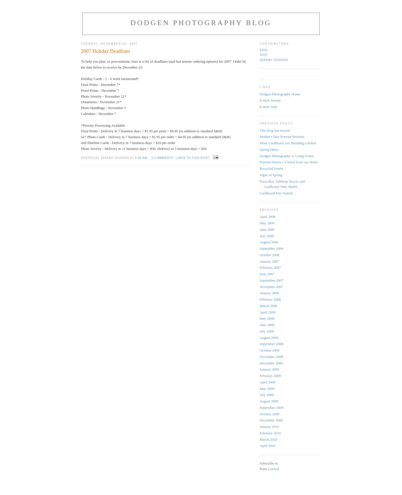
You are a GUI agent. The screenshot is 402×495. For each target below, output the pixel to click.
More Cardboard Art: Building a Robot (288, 143)
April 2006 (268, 216)
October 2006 (269, 255)
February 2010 (270, 433)
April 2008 (268, 312)
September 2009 (271, 408)
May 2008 (267, 318)
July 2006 (267, 236)
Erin (263, 50)
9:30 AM (141, 157)
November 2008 (271, 357)
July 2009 (267, 395)
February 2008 (270, 299)
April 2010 (268, 446)
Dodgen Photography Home (280, 94)
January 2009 (269, 369)
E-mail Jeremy (270, 100)
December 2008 (271, 363)
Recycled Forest (271, 168)
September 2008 (271, 344)
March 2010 (268, 439)
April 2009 (268, 382)
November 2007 (271, 287)
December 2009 (271, 420)
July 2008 (267, 331)
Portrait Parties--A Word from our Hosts (289, 162)
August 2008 (269, 338)
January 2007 (269, 261)
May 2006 (267, 223)
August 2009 (269, 401)
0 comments (162, 157)
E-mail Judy (268, 107)
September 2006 (271, 248)
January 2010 (269, 427)
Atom (273, 469)
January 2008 (269, 293)
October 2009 (269, 414)
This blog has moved (275, 130)
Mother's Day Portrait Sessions (282, 137)
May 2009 (267, 388)
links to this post (192, 157)
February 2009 (270, 376)
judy (264, 54)
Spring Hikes (269, 149)
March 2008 (268, 306)
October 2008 (269, 350)
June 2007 (267, 274)
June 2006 (267, 229)
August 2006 (269, 242)
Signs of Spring (271, 175)
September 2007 (271, 280)
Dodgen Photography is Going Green (287, 156)
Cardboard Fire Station (276, 193)
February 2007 (270, 267)
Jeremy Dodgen (274, 60)
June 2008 (267, 325)
